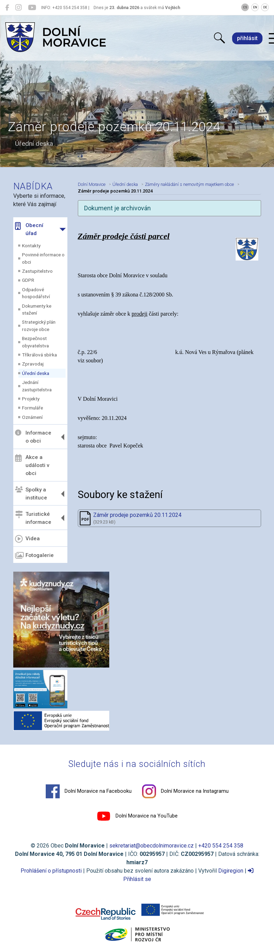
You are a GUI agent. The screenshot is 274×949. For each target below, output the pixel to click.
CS (245, 7)
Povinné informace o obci (43, 258)
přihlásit (247, 38)
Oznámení (32, 417)
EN (255, 7)
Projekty (30, 398)
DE (265, 7)
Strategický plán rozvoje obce (38, 325)
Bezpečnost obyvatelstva (35, 342)
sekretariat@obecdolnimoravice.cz (151, 845)
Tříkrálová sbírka (39, 354)
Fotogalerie (34, 555)
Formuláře (32, 408)
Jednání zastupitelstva (37, 385)
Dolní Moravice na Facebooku (89, 791)
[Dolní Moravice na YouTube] (32, 7)
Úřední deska (35, 373)
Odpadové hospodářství (36, 293)
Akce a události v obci (32, 465)
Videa (27, 539)
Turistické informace (33, 518)
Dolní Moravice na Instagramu (185, 791)
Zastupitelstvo (37, 271)
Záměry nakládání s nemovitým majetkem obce (189, 184)
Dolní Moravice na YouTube (137, 816)
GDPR (28, 280)
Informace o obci (33, 437)
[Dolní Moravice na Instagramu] (18, 7)
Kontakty (31, 245)
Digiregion (230, 870)
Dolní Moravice (91, 184)
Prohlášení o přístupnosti (51, 870)
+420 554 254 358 (220, 845)
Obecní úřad (29, 229)
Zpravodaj (33, 364)
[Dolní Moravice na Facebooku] (7, 7)
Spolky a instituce (31, 494)
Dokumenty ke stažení (36, 309)
